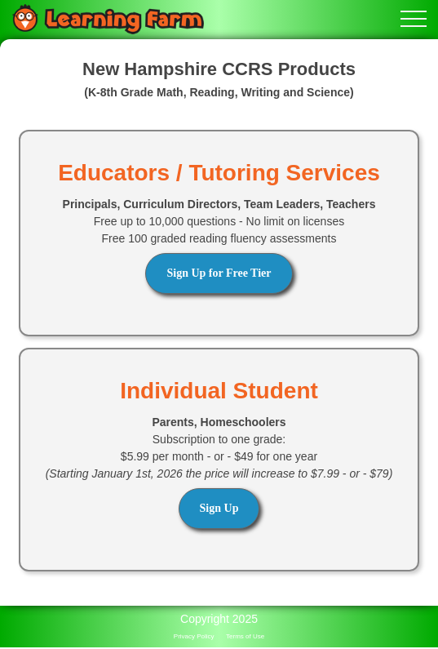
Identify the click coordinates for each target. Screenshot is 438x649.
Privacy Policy (194, 636)
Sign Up (219, 508)
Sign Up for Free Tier (218, 273)
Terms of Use (245, 636)
